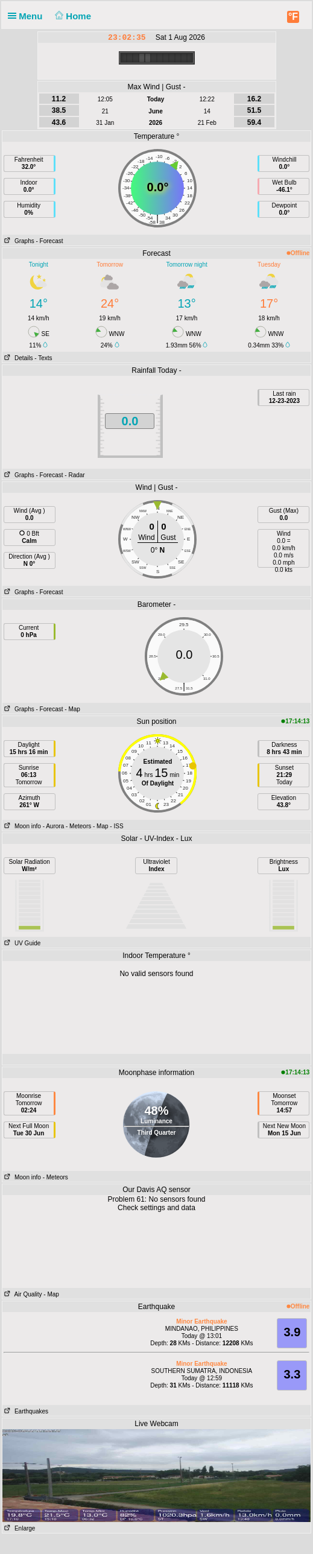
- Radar (74, 475)
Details (17, 358)
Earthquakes (25, 1411)
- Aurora (54, 826)
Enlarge (19, 1528)
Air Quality (22, 1294)
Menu (28, 16)
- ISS (116, 826)
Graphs (18, 241)
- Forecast (49, 241)
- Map (72, 709)
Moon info (21, 826)
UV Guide (21, 943)
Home (72, 16)
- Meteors (78, 826)
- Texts (43, 358)
